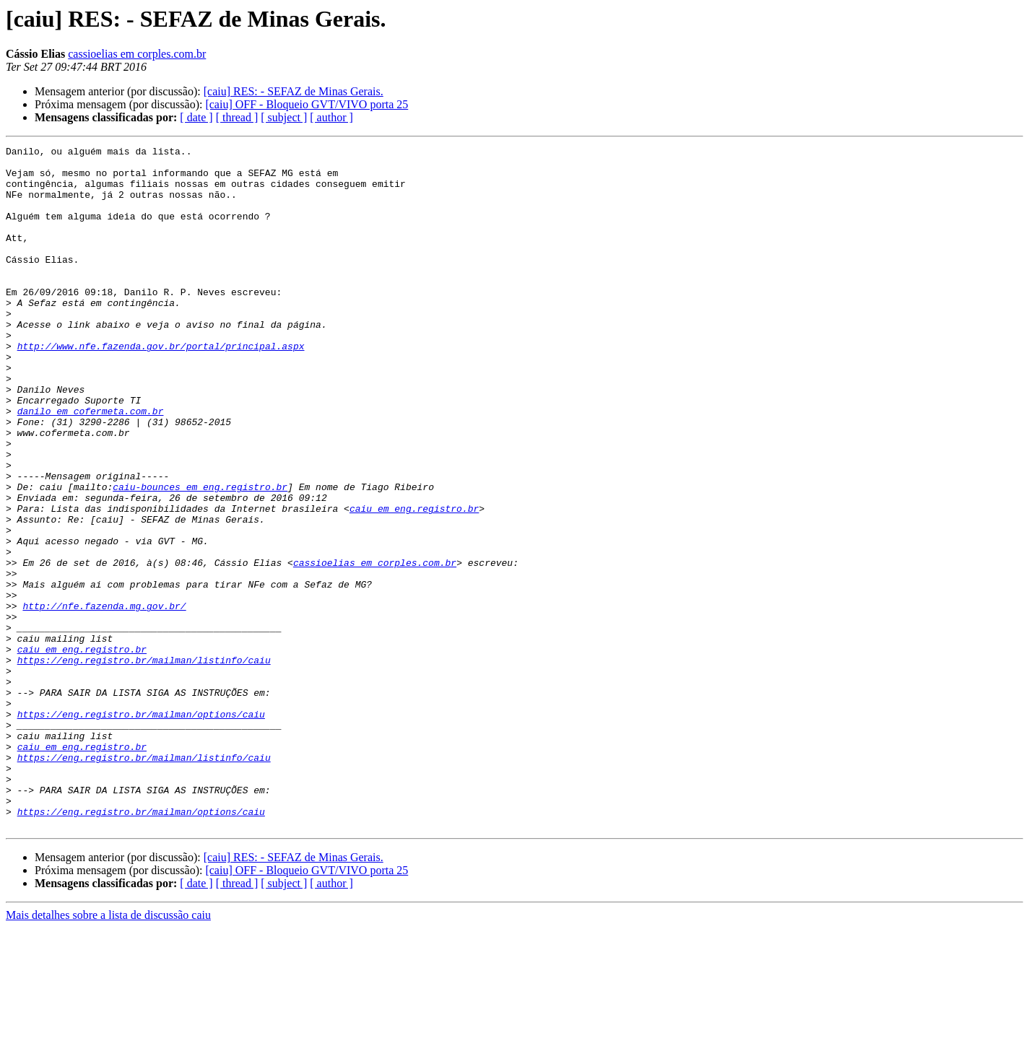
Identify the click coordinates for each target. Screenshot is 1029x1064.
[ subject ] (284, 117)
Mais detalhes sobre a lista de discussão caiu (108, 1051)
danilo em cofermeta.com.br (90, 464)
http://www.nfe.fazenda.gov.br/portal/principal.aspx (161, 386)
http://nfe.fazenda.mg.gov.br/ (104, 698)
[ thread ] (237, 117)
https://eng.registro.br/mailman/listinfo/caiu (144, 763)
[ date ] (196, 117)
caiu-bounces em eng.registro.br (200, 555)
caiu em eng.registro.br (414, 581)
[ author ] (331, 117)
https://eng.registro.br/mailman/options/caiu (141, 828)
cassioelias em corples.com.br (137, 54)
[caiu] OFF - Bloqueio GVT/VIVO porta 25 (306, 104)
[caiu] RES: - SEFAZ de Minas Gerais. (293, 91)
